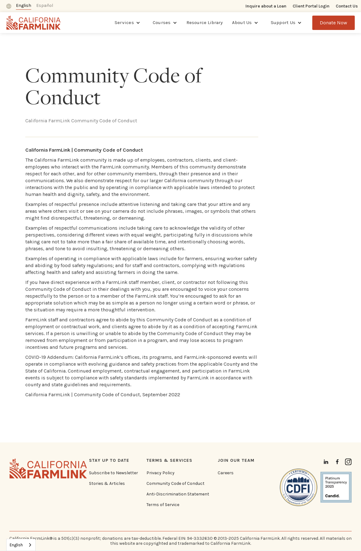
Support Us (283, 22)
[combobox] (21, 545)
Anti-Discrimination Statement (177, 494)
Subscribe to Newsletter (113, 473)
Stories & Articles (107, 483)
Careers (226, 473)
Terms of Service (162, 504)
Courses (162, 22)
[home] (33, 22)
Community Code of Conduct (175, 483)
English (16, 545)
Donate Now (333, 23)
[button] (127, 22)
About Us (242, 22)
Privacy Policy (160, 473)
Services (124, 22)
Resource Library (204, 22)
